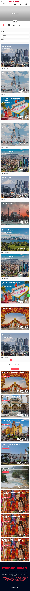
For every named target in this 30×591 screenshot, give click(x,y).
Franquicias (6, 578)
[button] (29, 5)
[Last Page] (22, 360)
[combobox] (15, 37)
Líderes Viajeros (15, 579)
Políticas (11, 577)
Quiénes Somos (5, 577)
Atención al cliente (10, 580)
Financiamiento (18, 578)
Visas (20, 579)
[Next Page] (21, 360)
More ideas (15, 368)
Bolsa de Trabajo (7, 579)
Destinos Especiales (24, 577)
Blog (24, 579)
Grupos (12, 578)
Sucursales (16, 577)
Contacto (24, 578)
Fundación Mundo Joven (19, 580)
